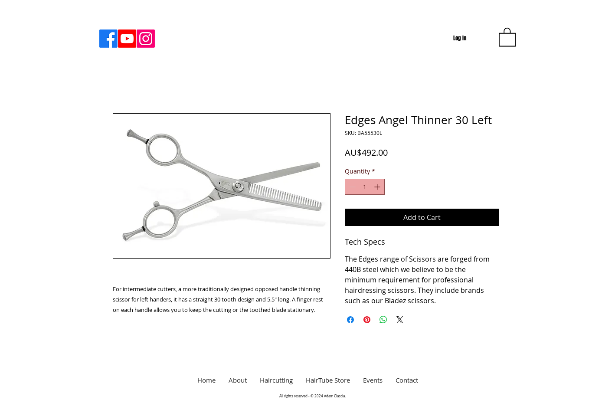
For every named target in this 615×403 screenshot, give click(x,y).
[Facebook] (108, 38)
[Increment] (378, 186)
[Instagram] (146, 38)
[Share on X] (400, 320)
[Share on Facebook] (350, 320)
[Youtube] (127, 38)
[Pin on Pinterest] (367, 320)
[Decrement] (351, 186)
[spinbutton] (365, 186)
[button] (507, 36)
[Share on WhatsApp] (383, 320)
